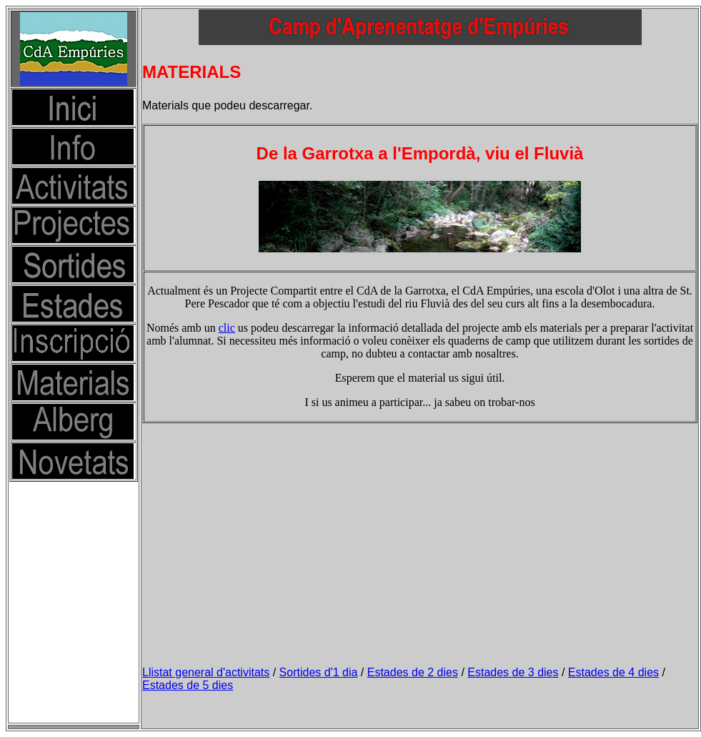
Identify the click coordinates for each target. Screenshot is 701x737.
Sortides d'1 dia (318, 672)
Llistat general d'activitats (205, 672)
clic (227, 328)
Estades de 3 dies (512, 672)
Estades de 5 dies (187, 685)
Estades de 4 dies (613, 672)
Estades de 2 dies (412, 672)
